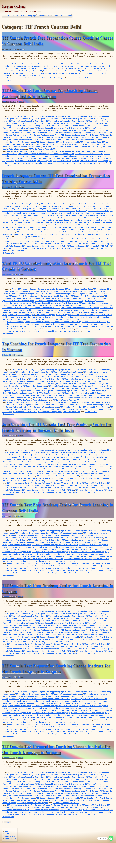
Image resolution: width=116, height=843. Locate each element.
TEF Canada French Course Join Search (47, 206)
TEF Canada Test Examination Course (97, 133)
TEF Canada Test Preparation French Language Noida (24, 225)
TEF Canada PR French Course (62, 154)
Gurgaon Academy (13, 7)
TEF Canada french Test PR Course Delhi (53, 123)
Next (8, 822)
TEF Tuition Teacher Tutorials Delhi (27, 75)
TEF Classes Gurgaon (101, 68)
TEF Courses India (64, 161)
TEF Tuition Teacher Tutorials (70, 73)
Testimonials (58, 16)
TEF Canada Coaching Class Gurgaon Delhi (32, 119)
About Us (6, 16)
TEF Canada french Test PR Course (23, 123)
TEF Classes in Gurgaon (45, 142)
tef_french (107, 163)
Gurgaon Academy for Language (51, 116)
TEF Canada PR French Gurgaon (36, 156)
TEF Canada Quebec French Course (61, 211)
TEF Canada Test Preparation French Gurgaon (80, 135)
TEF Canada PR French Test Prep (65, 158)
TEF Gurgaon (103, 161)
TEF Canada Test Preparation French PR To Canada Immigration (34, 140)
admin (21, 49)
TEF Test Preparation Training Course (42, 73)
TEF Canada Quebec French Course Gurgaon (80, 126)
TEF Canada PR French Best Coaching (46, 78)
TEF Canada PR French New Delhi (92, 156)
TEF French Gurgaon (88, 161)
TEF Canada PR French (40, 239)
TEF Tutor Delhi (92, 163)
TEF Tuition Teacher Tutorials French (87, 147)
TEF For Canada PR (72, 71)
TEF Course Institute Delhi (53, 71)
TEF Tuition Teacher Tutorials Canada (26, 147)
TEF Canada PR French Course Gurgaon (91, 154)
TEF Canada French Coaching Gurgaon (66, 119)
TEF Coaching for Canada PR (30, 71)
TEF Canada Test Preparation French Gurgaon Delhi (31, 68)
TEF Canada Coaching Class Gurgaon (55, 204)
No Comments (8, 253)
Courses (23, 16)
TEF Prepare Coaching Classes (55, 163)
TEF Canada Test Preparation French (64, 66)
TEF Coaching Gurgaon (46, 161)
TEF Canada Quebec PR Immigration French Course (56, 213)
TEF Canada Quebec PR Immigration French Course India (83, 64)
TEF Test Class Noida (76, 163)
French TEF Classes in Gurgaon (24, 116)
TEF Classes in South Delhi (25, 161)
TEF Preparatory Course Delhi (30, 163)
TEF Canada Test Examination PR (16, 135)
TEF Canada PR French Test (40, 158)
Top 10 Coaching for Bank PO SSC (27, 237)
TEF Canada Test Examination (35, 133)
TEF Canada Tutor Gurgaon (90, 158)
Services (15, 16)
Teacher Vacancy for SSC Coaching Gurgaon (62, 151)
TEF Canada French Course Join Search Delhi (27, 121)
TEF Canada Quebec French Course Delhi (44, 126)
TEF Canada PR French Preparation (44, 244)
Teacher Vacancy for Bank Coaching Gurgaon (25, 151)
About (7, 831)
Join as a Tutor (10, 838)
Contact (69, 16)
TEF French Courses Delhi (91, 71)
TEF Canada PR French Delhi (77, 78)
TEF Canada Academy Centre (19, 78)
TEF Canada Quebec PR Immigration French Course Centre (35, 64)
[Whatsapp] (110, 838)
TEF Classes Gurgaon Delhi (33, 246)
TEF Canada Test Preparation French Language (72, 68)
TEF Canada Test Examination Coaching (64, 133)
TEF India (31, 248)
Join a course (10, 836)
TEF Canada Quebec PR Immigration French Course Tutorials (32, 218)
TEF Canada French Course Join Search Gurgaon (65, 121)
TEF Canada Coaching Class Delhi (78, 116)
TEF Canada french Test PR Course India (87, 123)
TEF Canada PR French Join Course (64, 156)
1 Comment (6, 80)
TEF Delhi (75, 161)
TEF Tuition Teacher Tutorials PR (42, 149)
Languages (32, 16)
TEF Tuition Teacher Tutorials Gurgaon (39, 234)
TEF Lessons (12, 163)
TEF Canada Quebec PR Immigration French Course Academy (59, 128)
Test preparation (45, 16)
